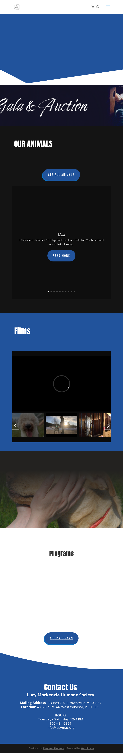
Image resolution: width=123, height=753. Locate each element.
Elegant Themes (53, 748)
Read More (61, 255)
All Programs (61, 638)
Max (61, 234)
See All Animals (61, 175)
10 (74, 291)
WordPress (87, 748)
